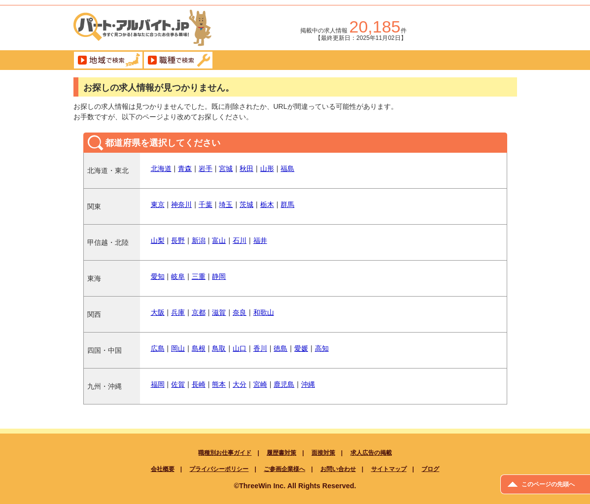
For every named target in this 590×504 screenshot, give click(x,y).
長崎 (199, 384)
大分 (239, 384)
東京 (158, 204)
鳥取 (219, 348)
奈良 (239, 312)
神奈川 (181, 204)
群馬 (287, 204)
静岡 (219, 276)
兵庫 (178, 312)
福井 (260, 240)
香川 (260, 348)
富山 (219, 240)
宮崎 (260, 384)
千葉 (205, 204)
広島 (158, 348)
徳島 (280, 348)
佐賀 (178, 384)
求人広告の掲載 (371, 452)
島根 (199, 348)
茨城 (246, 204)
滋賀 (219, 312)
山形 (267, 168)
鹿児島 (284, 384)
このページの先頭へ (548, 484)
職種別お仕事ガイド (224, 452)
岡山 (178, 348)
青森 (185, 168)
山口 (239, 348)
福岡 (158, 384)
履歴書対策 (281, 452)
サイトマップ (389, 469)
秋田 (246, 168)
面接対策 (323, 452)
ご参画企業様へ (284, 469)
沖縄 (308, 384)
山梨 (158, 240)
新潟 (199, 240)
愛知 (158, 276)
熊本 (219, 384)
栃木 (267, 204)
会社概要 (162, 469)
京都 (199, 312)
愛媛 (301, 348)
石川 (239, 240)
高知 (322, 348)
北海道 (161, 168)
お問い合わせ (338, 469)
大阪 (158, 312)
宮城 (226, 168)
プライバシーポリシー (218, 469)
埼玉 (226, 204)
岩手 (205, 168)
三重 (199, 276)
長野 (178, 240)
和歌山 (263, 312)
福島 (287, 168)
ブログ (430, 469)
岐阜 (178, 276)
